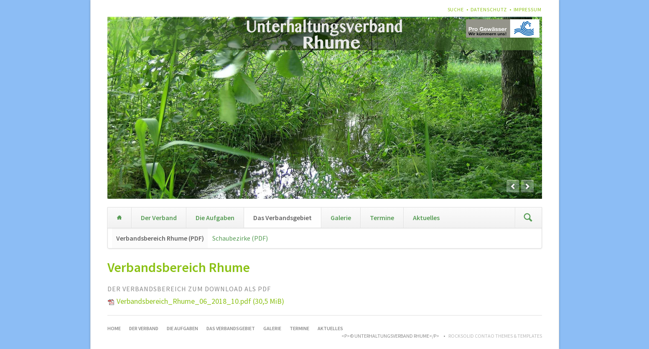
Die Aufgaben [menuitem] (215, 217)
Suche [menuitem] (456, 9)
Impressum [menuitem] (528, 9)
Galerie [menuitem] (341, 217)
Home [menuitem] (119, 218)
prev (512, 186)
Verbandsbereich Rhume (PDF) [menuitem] (160, 238)
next (527, 186)
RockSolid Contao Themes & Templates (495, 336)
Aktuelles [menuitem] (426, 217)
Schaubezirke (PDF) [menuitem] (240, 238)
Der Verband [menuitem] (159, 217)
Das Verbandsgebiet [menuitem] (282, 217)
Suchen (528, 218)
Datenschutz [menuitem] (489, 9)
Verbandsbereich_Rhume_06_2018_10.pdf (200, 301)
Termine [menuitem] (382, 217)
